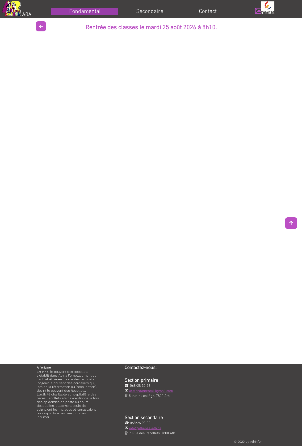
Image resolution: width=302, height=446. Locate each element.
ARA (26, 14)
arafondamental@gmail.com (151, 391)
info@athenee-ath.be (145, 428)
